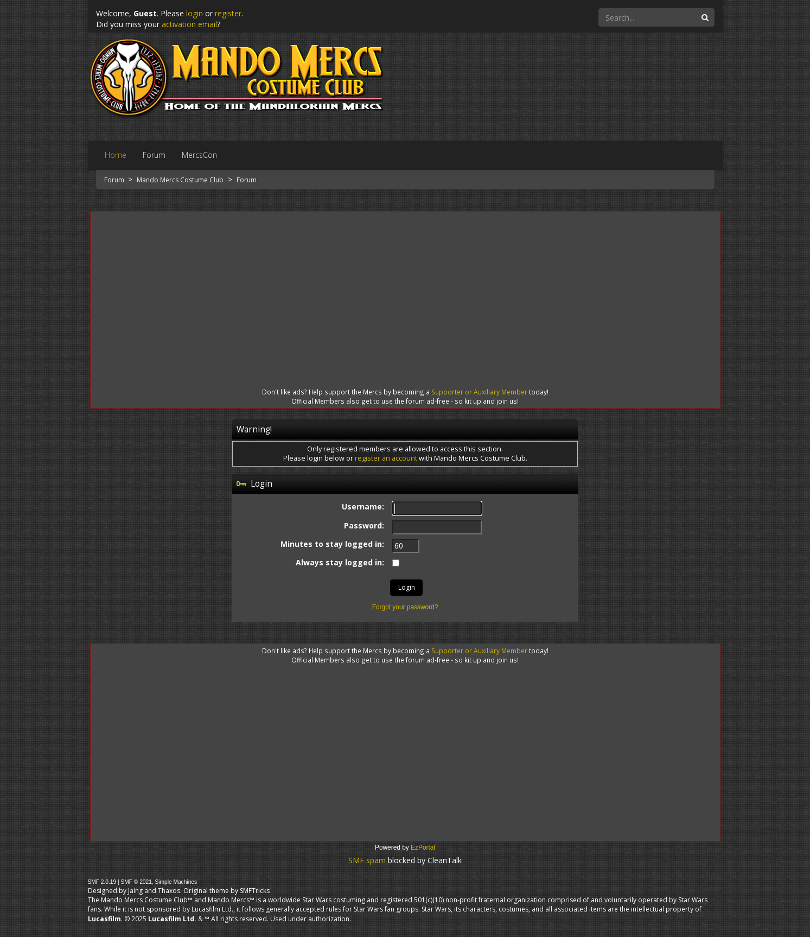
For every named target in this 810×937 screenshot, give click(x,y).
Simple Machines (176, 882)
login (194, 13)
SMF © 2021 (135, 882)
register (228, 13)
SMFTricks (255, 890)
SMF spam (367, 860)
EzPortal (423, 847)
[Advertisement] (405, 290)
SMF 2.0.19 (102, 882)
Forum (115, 179)
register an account (386, 458)
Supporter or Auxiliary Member (479, 391)
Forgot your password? (405, 607)
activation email (189, 24)
